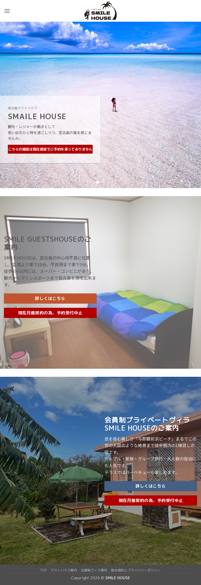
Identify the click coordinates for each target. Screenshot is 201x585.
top (43, 570)
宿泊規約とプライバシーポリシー (135, 570)
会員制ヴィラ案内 (94, 570)
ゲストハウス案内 (64, 570)
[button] (7, 10)
